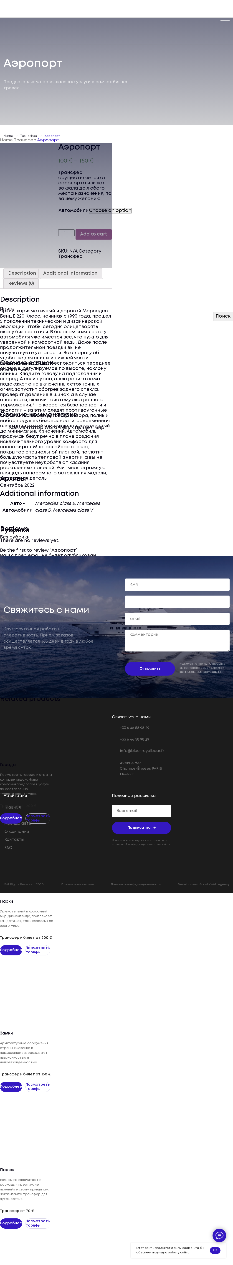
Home (8, 136)
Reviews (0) (21, 283)
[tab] (22, 273)
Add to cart (93, 234)
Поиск (223, 316)
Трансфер (28, 136)
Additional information (70, 273)
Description (22, 273)
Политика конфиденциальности (136, 884)
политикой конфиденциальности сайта (141, 844)
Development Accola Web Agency (204, 884)
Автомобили (73, 210)
